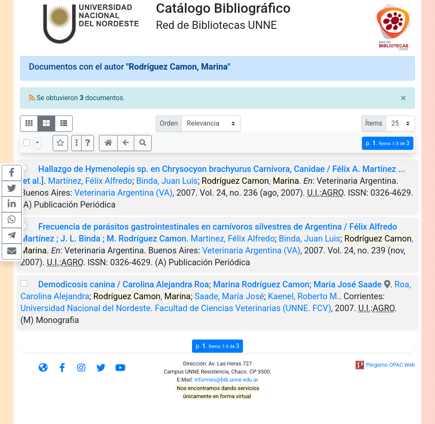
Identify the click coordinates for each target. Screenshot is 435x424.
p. (388, 143)
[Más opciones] (76, 143)
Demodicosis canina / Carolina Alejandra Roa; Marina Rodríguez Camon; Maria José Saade (211, 284)
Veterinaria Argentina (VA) (123, 193)
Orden (169, 123)
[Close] (403, 98)
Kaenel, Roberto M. (303, 296)
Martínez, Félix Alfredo (90, 181)
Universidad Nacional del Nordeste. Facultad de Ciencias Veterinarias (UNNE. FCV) (175, 308)
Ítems (373, 123)
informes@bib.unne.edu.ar (226, 379)
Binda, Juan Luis (167, 181)
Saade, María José (229, 296)
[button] (87, 143)
